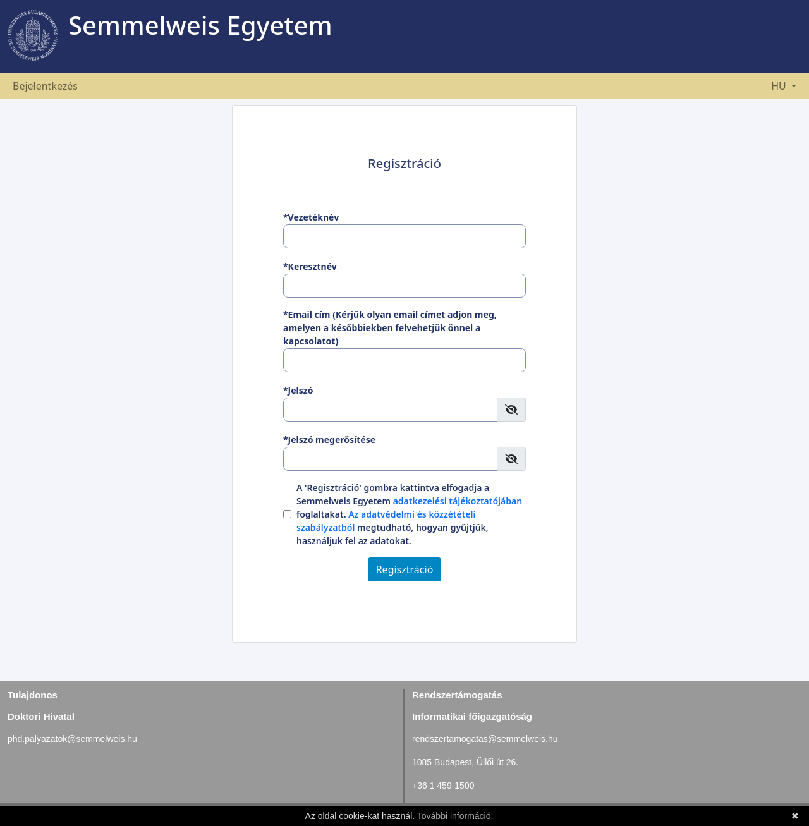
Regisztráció (405, 569)
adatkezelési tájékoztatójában (458, 501)
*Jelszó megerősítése (329, 440)
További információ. (455, 816)
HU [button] (780, 86)
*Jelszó (298, 390)
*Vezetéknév (311, 217)
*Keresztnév (310, 266)
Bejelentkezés (45, 86)
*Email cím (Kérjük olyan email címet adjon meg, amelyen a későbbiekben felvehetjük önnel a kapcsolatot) (390, 327)
